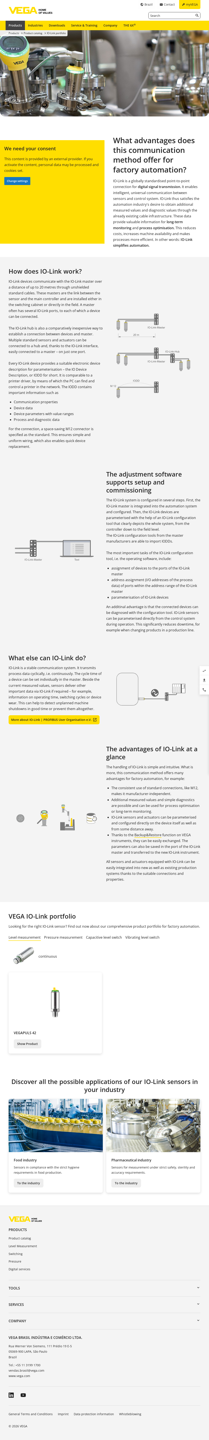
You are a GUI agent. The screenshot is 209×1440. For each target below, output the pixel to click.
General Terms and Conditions (31, 1414)
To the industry (28, 1183)
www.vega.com (19, 1376)
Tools (14, 1288)
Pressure (15, 1261)
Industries (35, 25)
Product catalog (20, 1238)
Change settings (17, 181)
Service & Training (84, 25)
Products (15, 25)
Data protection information (94, 1414)
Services (16, 1304)
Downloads (57, 25)
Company (110, 25)
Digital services (19, 1269)
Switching (16, 1254)
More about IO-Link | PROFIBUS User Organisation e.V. (51, 720)
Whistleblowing (130, 1414)
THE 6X (129, 25)
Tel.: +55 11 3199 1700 (24, 1365)
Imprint (63, 1414)
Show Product (27, 1044)
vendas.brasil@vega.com (26, 1370)
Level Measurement (23, 1246)
